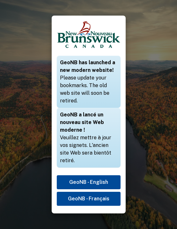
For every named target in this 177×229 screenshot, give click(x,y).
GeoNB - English (88, 182)
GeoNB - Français (88, 199)
